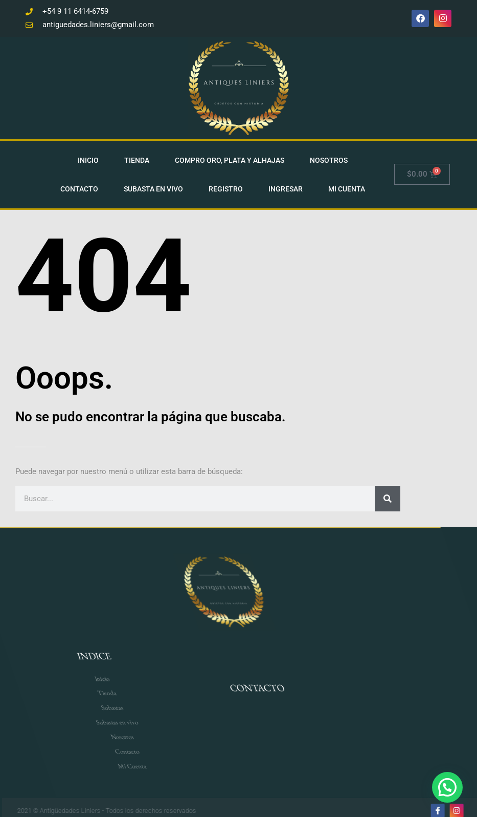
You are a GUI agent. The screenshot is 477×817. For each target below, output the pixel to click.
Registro (228, 188)
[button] (447, 786)
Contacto (81, 188)
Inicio (90, 159)
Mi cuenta (348, 188)
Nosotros (331, 159)
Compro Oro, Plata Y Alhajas (231, 159)
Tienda (138, 159)
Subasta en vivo (155, 188)
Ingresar (287, 188)
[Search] (387, 497)
